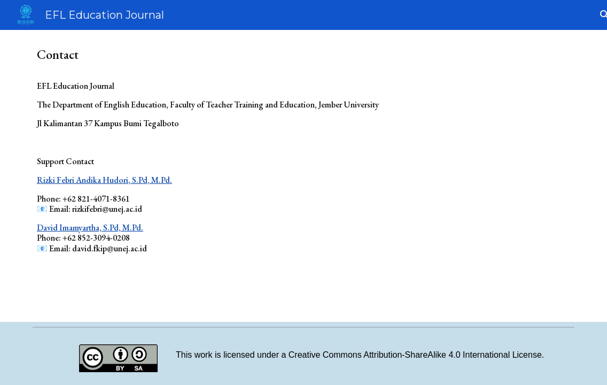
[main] (303, 169)
